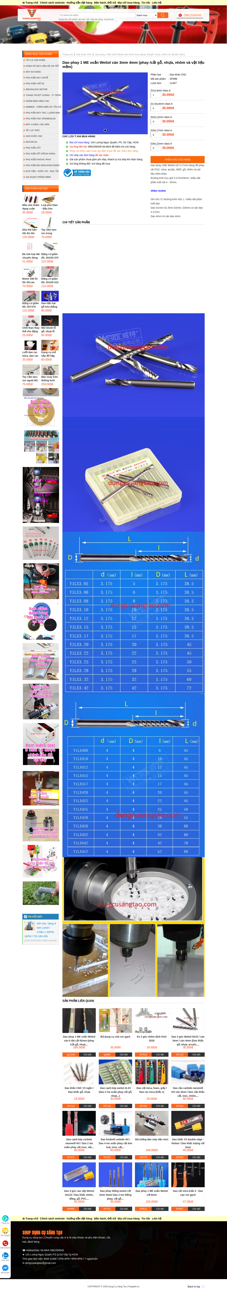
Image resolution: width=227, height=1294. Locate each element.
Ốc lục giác (33, 130)
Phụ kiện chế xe (35, 83)
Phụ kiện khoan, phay (38, 159)
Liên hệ (156, 2)
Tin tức (145, 2)
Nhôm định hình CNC (37, 101)
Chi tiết (87, 1054)
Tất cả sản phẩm (35, 60)
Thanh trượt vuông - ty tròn (42, 95)
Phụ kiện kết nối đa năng (40, 153)
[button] (105, 130)
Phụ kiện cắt (33, 148)
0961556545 (192, 15)
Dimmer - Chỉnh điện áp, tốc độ (42, 107)
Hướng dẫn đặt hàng (79, 2)
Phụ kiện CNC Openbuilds (41, 118)
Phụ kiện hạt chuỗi (37, 78)
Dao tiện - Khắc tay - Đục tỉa (42, 171)
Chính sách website (52, 2)
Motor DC (31, 142)
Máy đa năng (33, 72)
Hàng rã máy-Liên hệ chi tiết (42, 66)
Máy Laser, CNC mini (37, 124)
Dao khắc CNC (34, 136)
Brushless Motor (37, 89)
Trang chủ (32, 2)
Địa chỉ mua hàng (129, 2)
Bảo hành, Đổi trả (105, 2)
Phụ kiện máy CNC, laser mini (42, 113)
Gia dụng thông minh (38, 177)
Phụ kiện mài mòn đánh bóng (42, 165)
